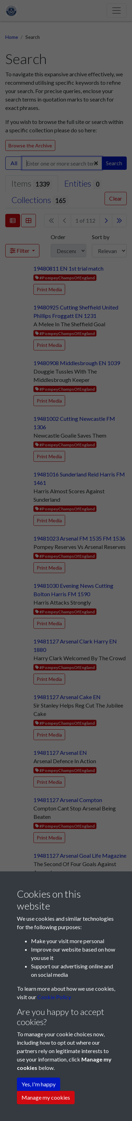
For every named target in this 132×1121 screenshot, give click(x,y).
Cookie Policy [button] (54, 997)
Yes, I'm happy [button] (38, 1084)
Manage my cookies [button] (45, 1097)
